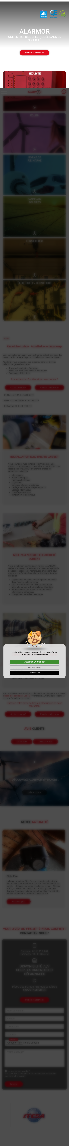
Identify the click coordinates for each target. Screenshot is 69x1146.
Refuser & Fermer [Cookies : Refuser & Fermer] (34, 579)
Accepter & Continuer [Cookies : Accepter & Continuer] (34, 573)
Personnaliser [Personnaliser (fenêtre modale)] (35, 585)
